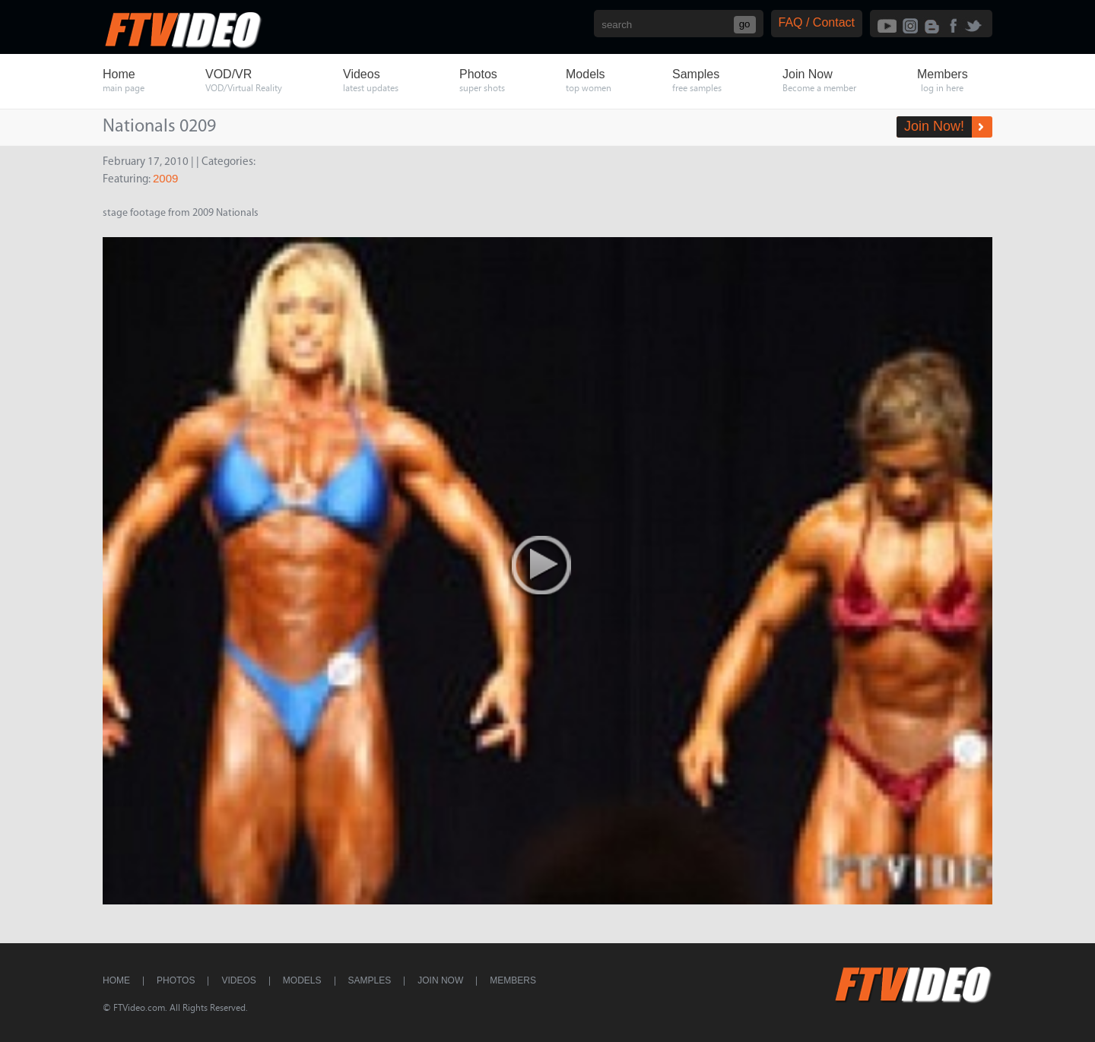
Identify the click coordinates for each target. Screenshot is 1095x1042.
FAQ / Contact (817, 22)
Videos (238, 980)
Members (513, 980)
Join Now (440, 980)
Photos (176, 980)
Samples (370, 980)
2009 (165, 178)
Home (116, 980)
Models (302, 980)
